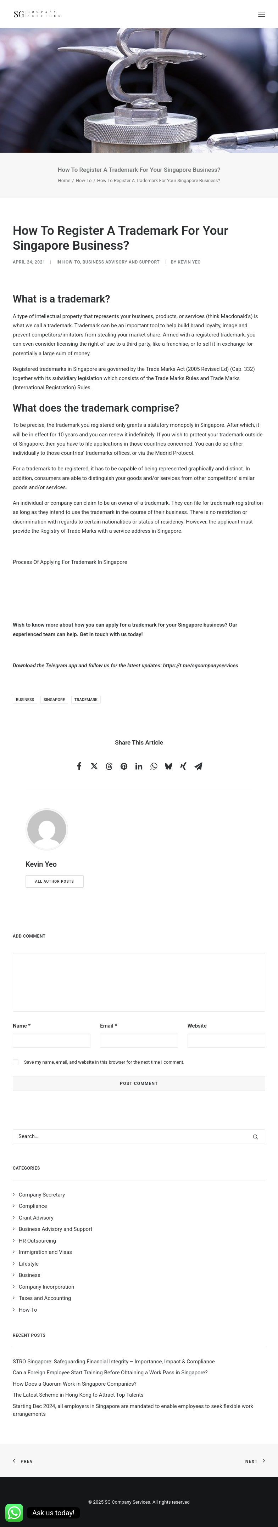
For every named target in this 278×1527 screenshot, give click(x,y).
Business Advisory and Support (121, 262)
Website (197, 1026)
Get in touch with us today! (111, 634)
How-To (84, 180)
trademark (86, 699)
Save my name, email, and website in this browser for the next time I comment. (104, 1062)
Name (21, 1026)
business (25, 699)
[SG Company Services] (37, 14)
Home (64, 180)
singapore (54, 699)
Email (108, 1026)
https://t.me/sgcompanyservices (200, 665)
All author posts (54, 881)
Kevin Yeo (189, 262)
